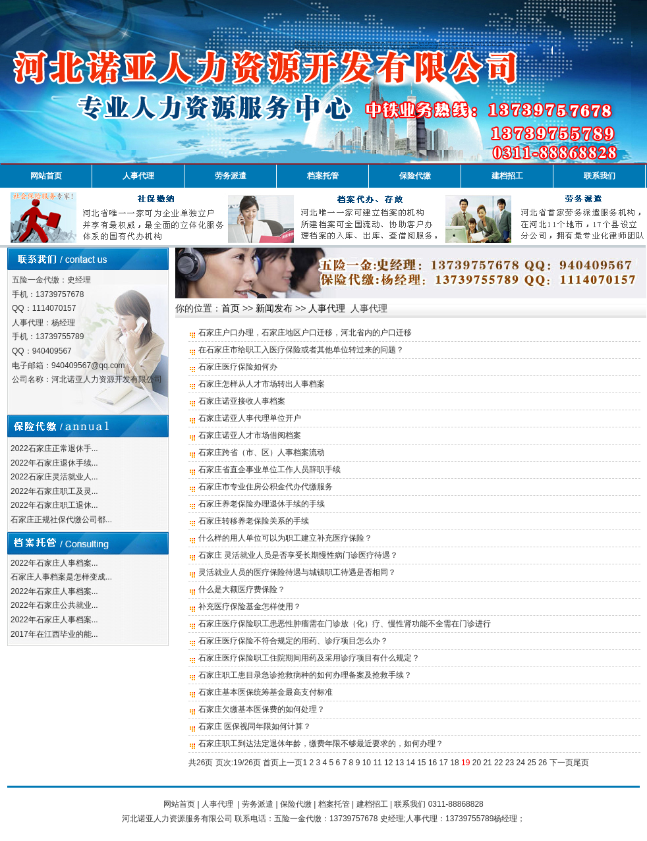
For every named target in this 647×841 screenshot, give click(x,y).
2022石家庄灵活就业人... (54, 476)
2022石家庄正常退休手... (54, 448)
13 (399, 762)
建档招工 (507, 175)
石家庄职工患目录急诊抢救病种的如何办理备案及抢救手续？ (305, 675)
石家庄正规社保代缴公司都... (61, 519)
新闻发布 (274, 308)
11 (377, 762)
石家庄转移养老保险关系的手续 (253, 521)
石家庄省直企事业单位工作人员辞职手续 (269, 469)
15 (421, 762)
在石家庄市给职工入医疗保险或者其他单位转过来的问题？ (301, 349)
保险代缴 (415, 175)
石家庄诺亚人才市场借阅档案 (249, 435)
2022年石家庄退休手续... (54, 463)
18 (454, 762)
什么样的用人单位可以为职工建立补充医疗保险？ (285, 538)
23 (509, 762)
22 (498, 762)
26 (542, 762)
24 (521, 762)
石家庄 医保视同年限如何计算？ (254, 726)
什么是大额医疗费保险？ (241, 589)
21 (487, 762)
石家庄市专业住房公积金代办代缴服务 (265, 486)
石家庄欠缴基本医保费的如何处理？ (261, 709)
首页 (230, 308)
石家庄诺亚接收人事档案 (241, 401)
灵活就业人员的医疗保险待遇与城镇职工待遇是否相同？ (297, 572)
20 (476, 762)
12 (388, 762)
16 (432, 762)
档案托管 (323, 175)
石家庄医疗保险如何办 (237, 366)
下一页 (561, 762)
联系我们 (599, 175)
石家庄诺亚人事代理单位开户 (249, 418)
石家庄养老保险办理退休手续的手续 (261, 503)
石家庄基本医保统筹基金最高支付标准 (265, 692)
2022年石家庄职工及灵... (54, 491)
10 (366, 762)
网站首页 (46, 175)
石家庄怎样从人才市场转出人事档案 (261, 384)
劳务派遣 (230, 175)
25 (531, 762)
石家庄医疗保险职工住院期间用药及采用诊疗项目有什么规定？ (309, 658)
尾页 (581, 762)
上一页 (290, 762)
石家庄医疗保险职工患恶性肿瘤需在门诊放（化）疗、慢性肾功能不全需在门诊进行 (344, 623)
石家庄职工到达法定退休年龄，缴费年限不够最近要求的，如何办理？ (320, 743)
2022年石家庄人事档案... (54, 563)
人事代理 (138, 175)
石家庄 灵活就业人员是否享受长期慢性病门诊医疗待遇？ (298, 555)
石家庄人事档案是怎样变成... (61, 577)
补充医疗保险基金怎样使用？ (249, 606)
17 (443, 762)
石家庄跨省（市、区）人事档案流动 (261, 452)
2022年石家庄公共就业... (54, 605)
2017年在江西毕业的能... (54, 634)
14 (410, 762)
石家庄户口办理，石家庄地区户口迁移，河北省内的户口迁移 (305, 332)
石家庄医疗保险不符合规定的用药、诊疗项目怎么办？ (293, 640)
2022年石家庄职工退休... (54, 505)
